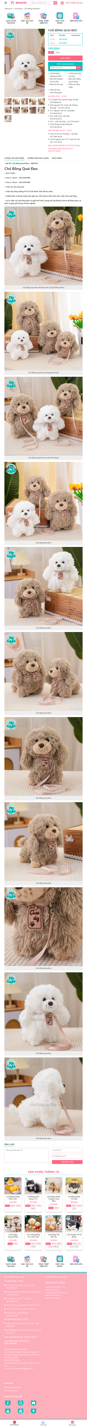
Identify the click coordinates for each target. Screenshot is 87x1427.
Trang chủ (8, 8)
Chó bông (18, 8)
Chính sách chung (51, 1291)
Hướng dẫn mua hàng (39, 158)
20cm (28, 1245)
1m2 (71, 1248)
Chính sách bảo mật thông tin (56, 1294)
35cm (58, 53)
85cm (80, 1207)
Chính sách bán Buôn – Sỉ (55, 1288)
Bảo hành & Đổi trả (52, 1296)
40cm (7, 1207)
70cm (39, 1207)
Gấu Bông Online (11, 1392)
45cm (28, 1207)
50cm (56, 1209)
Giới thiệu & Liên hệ (52, 1299)
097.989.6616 (71, 3)
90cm (33, 1210)
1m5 (76, 1248)
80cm (18, 1207)
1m (80, 1245)
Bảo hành (58, 158)
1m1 (74, 1210)
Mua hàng (65, 58)
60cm (13, 1207)
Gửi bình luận (67, 1163)
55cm (33, 1207)
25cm (51, 53)
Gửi (78, 68)
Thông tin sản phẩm (14, 158)
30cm (10, 1245)
